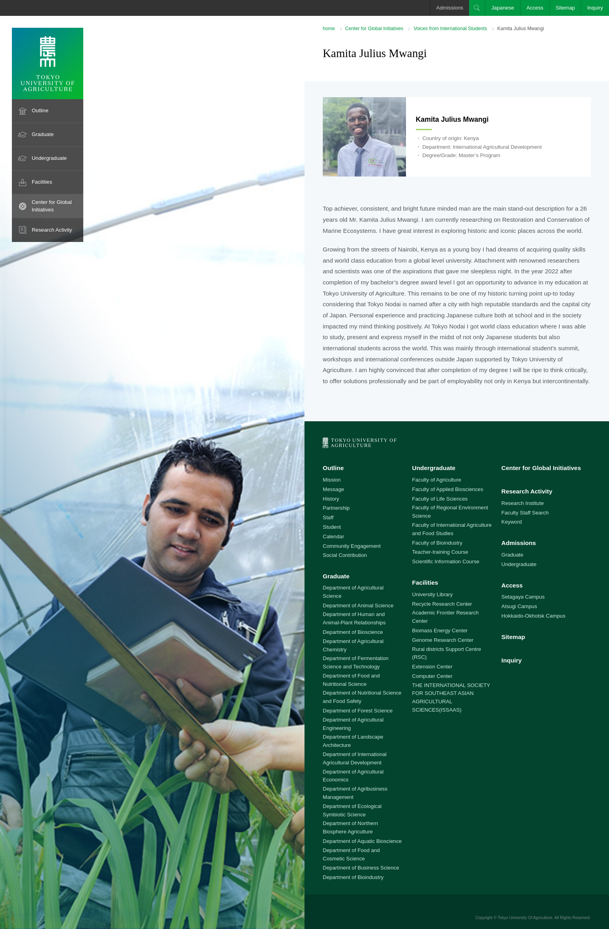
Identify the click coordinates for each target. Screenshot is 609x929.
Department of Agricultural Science (353, 592)
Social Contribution (345, 555)
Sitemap (565, 8)
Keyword (512, 522)
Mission (332, 480)
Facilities (42, 182)
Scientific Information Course (445, 561)
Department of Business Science (361, 868)
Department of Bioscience (353, 632)
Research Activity (52, 230)
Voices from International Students (450, 28)
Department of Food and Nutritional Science (351, 680)
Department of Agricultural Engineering (353, 724)
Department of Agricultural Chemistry (353, 645)
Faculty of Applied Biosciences (447, 489)
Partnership (336, 508)
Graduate (43, 134)
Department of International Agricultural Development (355, 758)
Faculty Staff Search (525, 513)
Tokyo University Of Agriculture (525, 918)
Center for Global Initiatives (52, 206)
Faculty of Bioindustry (437, 543)
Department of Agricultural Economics (353, 776)
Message (333, 489)
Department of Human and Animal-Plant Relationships (354, 618)
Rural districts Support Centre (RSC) (446, 653)
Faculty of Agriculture (436, 480)
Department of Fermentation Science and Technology (356, 662)
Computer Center (432, 676)
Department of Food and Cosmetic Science (351, 854)
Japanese (502, 8)
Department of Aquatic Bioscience (362, 841)
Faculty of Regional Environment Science (450, 512)
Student (332, 527)
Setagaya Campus (523, 597)
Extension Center (432, 667)
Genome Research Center (442, 640)
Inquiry (595, 8)
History (331, 499)
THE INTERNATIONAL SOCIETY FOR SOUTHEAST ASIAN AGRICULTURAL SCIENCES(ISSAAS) (451, 697)
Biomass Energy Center (439, 630)
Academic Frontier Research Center (445, 617)
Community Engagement (352, 546)
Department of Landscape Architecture (353, 741)
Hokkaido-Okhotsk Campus (533, 616)
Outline (40, 110)
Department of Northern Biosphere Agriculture (350, 827)
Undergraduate (49, 158)
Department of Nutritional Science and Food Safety (362, 697)
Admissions (449, 8)
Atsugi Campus (519, 606)
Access (535, 8)
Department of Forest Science (358, 711)
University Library (432, 594)
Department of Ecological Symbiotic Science (352, 810)
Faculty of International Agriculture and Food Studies (452, 529)
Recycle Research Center (442, 604)
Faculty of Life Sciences (439, 499)
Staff (328, 517)
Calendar (333, 536)
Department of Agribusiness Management (355, 793)
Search (477, 8)
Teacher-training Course (440, 552)
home (329, 28)
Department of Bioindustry (353, 877)
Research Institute (523, 503)
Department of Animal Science (358, 605)
